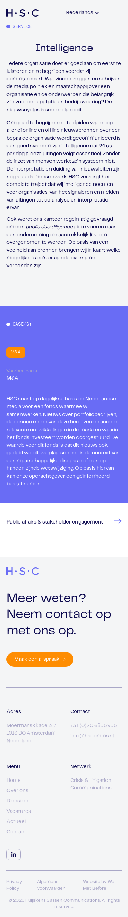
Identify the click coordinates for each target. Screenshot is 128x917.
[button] (82, 12)
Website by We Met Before (98, 885)
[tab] (15, 352)
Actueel (16, 821)
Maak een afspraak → (40, 659)
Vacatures (18, 811)
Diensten (17, 801)
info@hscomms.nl (92, 736)
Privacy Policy (14, 885)
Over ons (17, 790)
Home (13, 780)
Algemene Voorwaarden (51, 885)
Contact (16, 832)
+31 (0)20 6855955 (93, 725)
